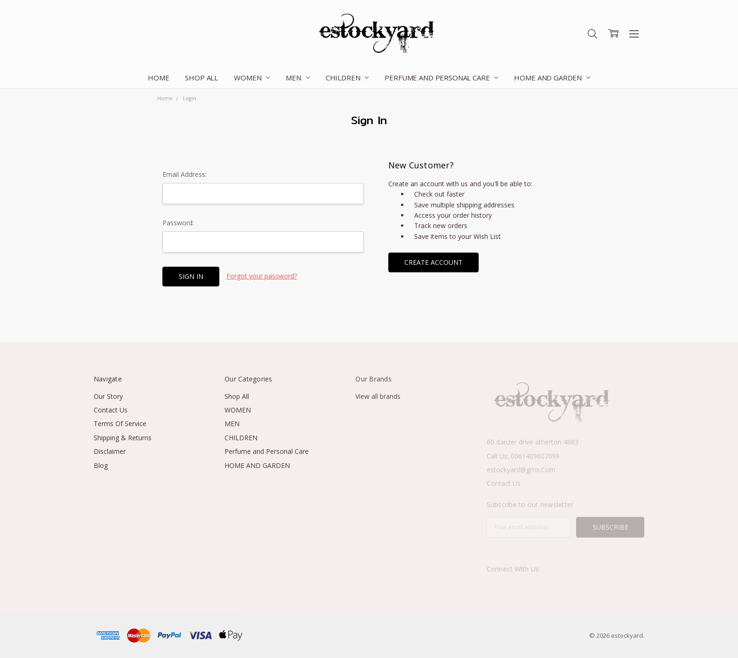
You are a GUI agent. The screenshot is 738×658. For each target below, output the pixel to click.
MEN (297, 77)
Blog (101, 465)
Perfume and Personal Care (441, 77)
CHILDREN (347, 77)
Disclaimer (110, 451)
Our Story (108, 396)
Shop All (201, 77)
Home (158, 77)
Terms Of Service (120, 423)
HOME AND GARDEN (552, 77)
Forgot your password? (261, 275)
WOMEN (252, 77)
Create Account (433, 262)
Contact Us (111, 409)
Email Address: (184, 174)
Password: (178, 222)
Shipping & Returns (123, 437)
